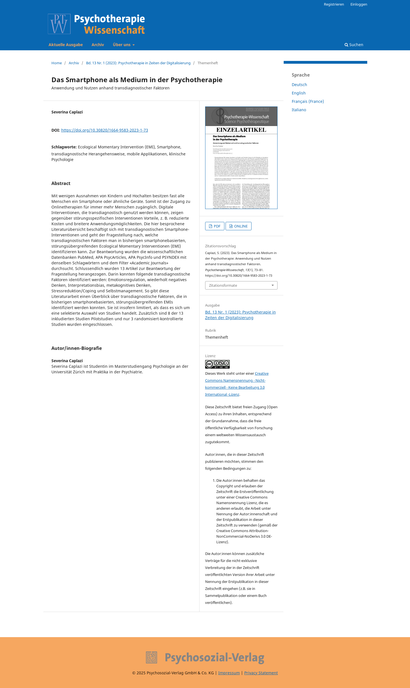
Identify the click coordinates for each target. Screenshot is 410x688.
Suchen (354, 44)
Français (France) (308, 101)
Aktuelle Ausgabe (66, 44)
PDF (217, 226)
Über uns (122, 44)
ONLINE (240, 226)
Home (56, 62)
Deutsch (299, 84)
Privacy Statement (261, 672)
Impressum (229, 672)
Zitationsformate (223, 285)
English (299, 93)
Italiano (299, 109)
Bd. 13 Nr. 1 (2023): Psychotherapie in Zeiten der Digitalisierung (138, 62)
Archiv (98, 44)
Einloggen (358, 4)
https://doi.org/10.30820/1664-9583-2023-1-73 (104, 130)
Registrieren (334, 4)
